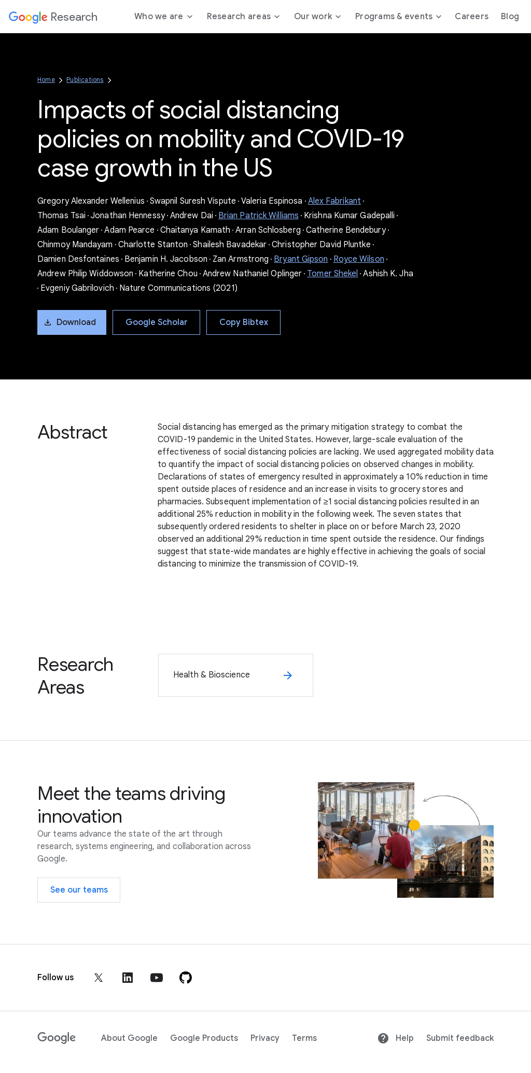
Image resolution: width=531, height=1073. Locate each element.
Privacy (265, 1038)
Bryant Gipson (301, 259)
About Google (129, 1038)
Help (395, 1038)
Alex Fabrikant (334, 201)
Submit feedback (460, 1038)
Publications (84, 79)
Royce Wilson (358, 259)
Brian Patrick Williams (258, 215)
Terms (304, 1038)
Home (46, 79)
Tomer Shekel (332, 274)
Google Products (204, 1038)
